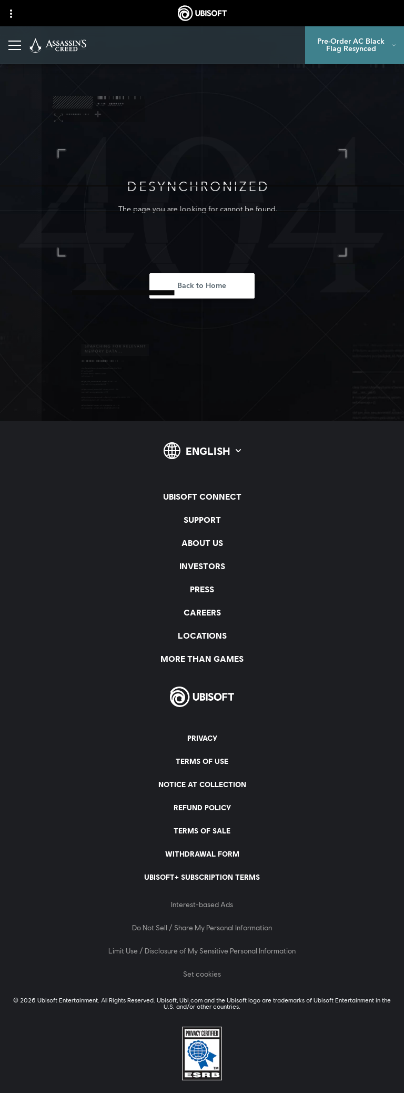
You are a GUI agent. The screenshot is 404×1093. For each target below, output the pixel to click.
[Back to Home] (202, 286)
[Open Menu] (14, 45)
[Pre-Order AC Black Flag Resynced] (354, 45)
